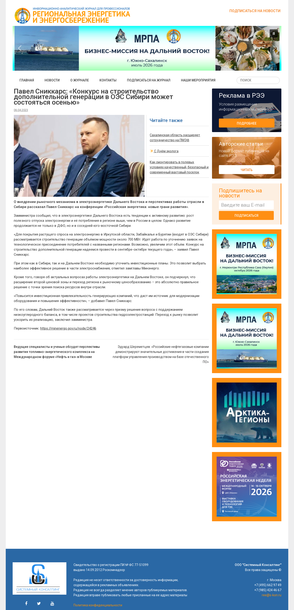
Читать (247, 170)
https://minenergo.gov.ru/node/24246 (68, 328)
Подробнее (247, 123)
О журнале (79, 80)
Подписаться (246, 215)
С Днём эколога (164, 151)
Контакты (107, 80)
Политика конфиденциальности (98, 605)
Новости (52, 80)
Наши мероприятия (198, 80)
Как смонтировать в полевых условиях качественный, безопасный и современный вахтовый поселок (179, 167)
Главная (27, 80)
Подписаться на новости (254, 11)
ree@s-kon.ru (271, 595)
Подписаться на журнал (148, 80)
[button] (274, 33)
